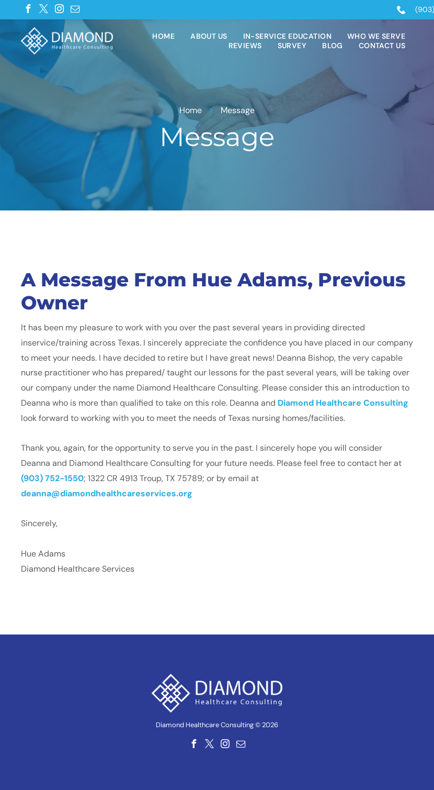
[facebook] (28, 9)
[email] (75, 9)
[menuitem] (163, 36)
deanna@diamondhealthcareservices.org (106, 493)
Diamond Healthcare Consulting (343, 402)
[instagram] (59, 9)
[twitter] (43, 9)
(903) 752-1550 (52, 478)
